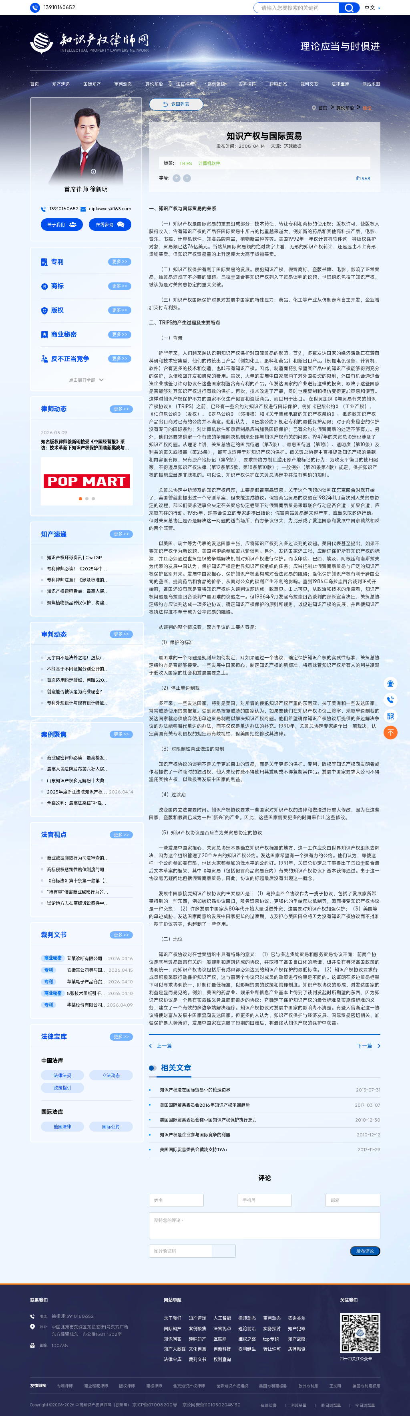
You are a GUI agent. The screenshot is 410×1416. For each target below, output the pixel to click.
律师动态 (278, 84)
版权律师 (127, 1386)
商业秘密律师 (96, 1386)
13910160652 (52, 8)
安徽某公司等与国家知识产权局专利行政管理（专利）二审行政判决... (100, 970)
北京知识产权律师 (189, 1386)
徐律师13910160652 (73, 1316)
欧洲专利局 (308, 1386)
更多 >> (120, 261)
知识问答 (172, 1339)
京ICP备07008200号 (154, 1405)
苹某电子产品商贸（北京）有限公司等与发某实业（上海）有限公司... (100, 981)
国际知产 (92, 84)
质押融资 (296, 1349)
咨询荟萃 (296, 1318)
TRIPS (185, 163)
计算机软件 (209, 163)
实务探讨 (247, 84)
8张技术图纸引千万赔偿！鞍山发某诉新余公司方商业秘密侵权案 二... (100, 993)
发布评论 (365, 1251)
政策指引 (62, 1088)
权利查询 (222, 1359)
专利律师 (65, 1386)
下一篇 (368, 1046)
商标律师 (154, 1386)
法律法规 (62, 1075)
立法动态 (111, 1075)
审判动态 (123, 84)
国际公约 (111, 1127)
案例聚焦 (216, 84)
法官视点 (185, 84)
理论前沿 (154, 84)
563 (366, 178)
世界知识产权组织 (232, 1386)
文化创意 (197, 1349)
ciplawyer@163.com (105, 208)
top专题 (271, 1339)
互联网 (220, 1339)
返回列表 (180, 104)
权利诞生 (247, 1349)
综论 (367, 108)
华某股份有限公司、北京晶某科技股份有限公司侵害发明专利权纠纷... (100, 1005)
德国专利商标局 (366, 1386)
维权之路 (247, 1339)
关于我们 (61, 225)
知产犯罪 (296, 1328)
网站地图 (371, 84)
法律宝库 (340, 84)
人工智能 (222, 1318)
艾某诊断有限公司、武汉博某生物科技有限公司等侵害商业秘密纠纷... (100, 958)
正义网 (335, 1386)
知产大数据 (175, 1349)
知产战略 (296, 1339)
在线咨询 (110, 225)
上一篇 (160, 1046)
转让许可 (272, 1349)
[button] (80, 498)
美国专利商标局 (273, 1386)
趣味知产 (197, 1339)
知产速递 (61, 84)
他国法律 (62, 1127)
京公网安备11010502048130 (211, 1405)
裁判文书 (309, 84)
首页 (34, 84)
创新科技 (222, 1349)
